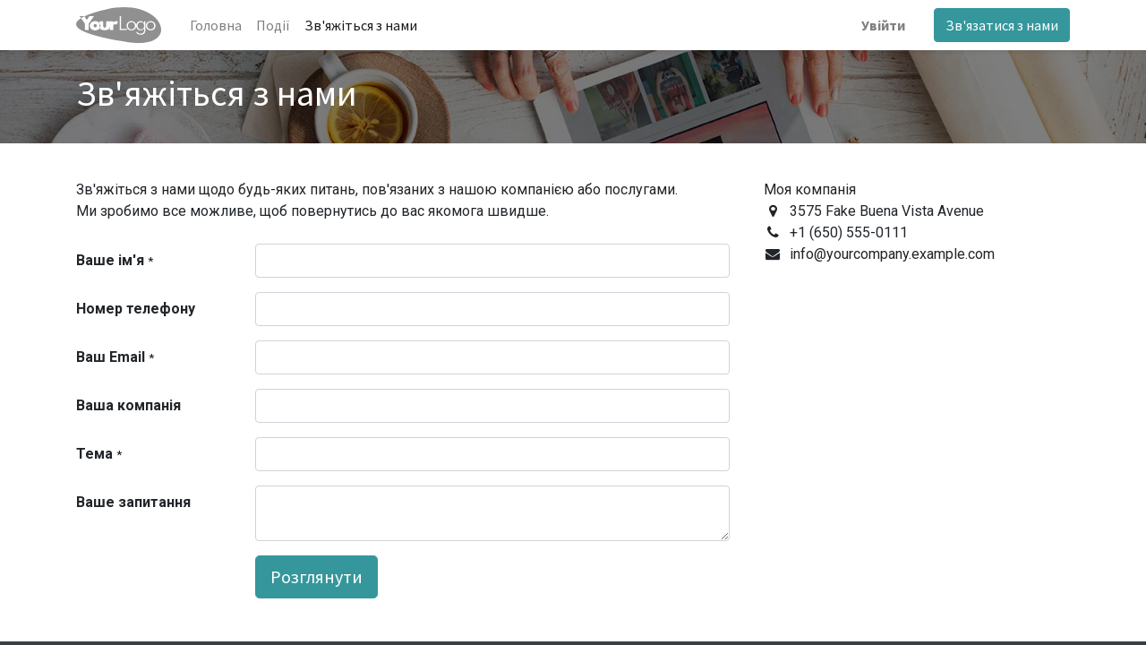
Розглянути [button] (316, 576)
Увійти (883, 25)
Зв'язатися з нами (1001, 25)
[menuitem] (216, 25)
